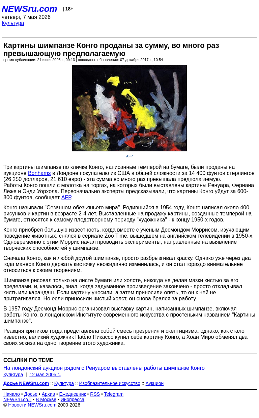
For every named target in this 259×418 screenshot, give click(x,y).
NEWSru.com (29, 9)
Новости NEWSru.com (32, 405)
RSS (95, 394)
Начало (11, 394)
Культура (13, 23)
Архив (48, 394)
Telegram (114, 394)
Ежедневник (72, 394)
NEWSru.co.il (17, 399)
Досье (30, 394)
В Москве (46, 399)
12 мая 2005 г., (45, 374)
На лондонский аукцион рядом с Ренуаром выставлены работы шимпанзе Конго (104, 368)
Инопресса (73, 399)
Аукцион (155, 383)
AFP (129, 156)
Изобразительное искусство (109, 383)
